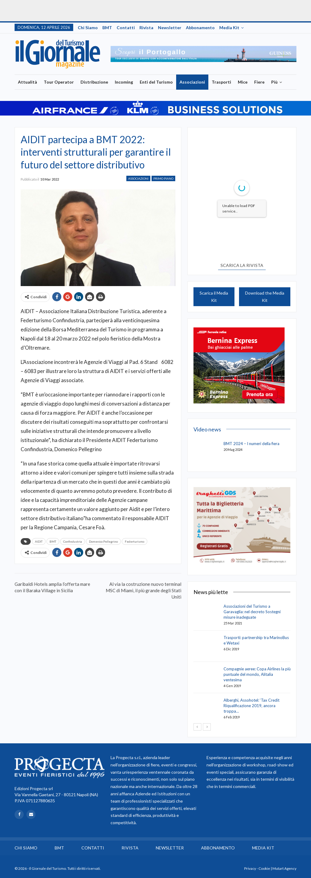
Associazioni (192, 82)
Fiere (259, 82)
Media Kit (229, 27)
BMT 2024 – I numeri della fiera (251, 443)
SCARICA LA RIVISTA (241, 265)
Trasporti (221, 82)
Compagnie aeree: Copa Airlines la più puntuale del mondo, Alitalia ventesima (257, 674)
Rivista (146, 27)
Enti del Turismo (156, 82)
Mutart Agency (284, 868)
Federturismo (134, 541)
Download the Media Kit (264, 296)
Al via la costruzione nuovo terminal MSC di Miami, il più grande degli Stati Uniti (143, 590)
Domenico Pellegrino (103, 541)
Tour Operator (59, 82)
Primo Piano (163, 178)
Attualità (27, 82)
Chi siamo (88, 27)
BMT (107, 27)
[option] (204, 54)
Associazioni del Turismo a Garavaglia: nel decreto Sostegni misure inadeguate (252, 612)
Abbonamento (200, 27)
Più (274, 82)
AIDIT (39, 541)
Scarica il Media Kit (214, 296)
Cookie (264, 868)
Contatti (126, 27)
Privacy (250, 868)
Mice (243, 82)
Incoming (124, 82)
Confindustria (72, 541)
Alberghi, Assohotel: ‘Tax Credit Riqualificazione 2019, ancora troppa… (251, 706)
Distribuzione (94, 82)
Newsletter (169, 27)
